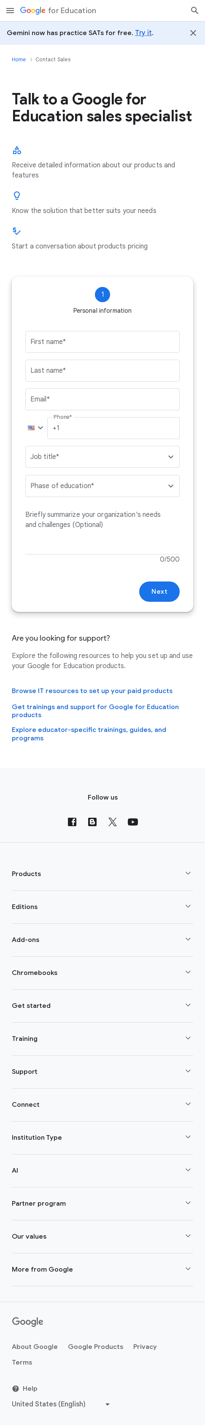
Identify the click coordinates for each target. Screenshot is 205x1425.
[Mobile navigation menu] (10, 10)
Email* (40, 399)
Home (19, 60)
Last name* (48, 370)
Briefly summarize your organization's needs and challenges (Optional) (93, 519)
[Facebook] (72, 822)
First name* (48, 342)
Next (159, 591)
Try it (143, 33)
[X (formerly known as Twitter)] (112, 822)
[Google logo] (28, 1322)
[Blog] (92, 822)
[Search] (195, 10)
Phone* (63, 417)
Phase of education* (62, 486)
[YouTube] (133, 822)
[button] (33, 428)
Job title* (44, 457)
